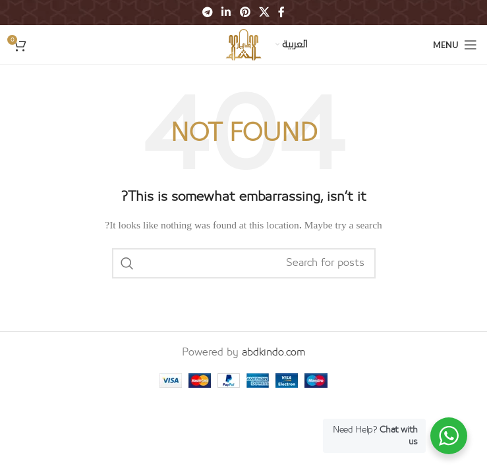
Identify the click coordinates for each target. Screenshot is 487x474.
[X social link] (263, 12)
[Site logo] (244, 44)
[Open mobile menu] (455, 45)
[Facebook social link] (281, 12)
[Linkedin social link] (226, 12)
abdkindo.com (274, 352)
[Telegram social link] (207, 12)
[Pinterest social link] (244, 12)
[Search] (244, 263)
